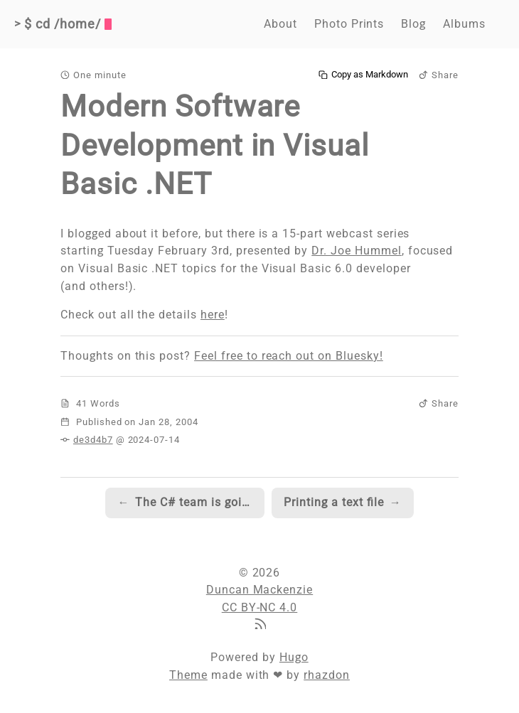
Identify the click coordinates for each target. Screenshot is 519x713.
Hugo (294, 657)
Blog (413, 24)
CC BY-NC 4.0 (260, 607)
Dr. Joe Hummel (356, 250)
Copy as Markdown (363, 75)
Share (439, 75)
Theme (188, 675)
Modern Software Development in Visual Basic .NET (214, 145)
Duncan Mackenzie (259, 589)
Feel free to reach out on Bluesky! (288, 356)
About (280, 24)
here (212, 314)
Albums (464, 24)
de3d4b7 (93, 439)
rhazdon (327, 675)
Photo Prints (349, 24)
